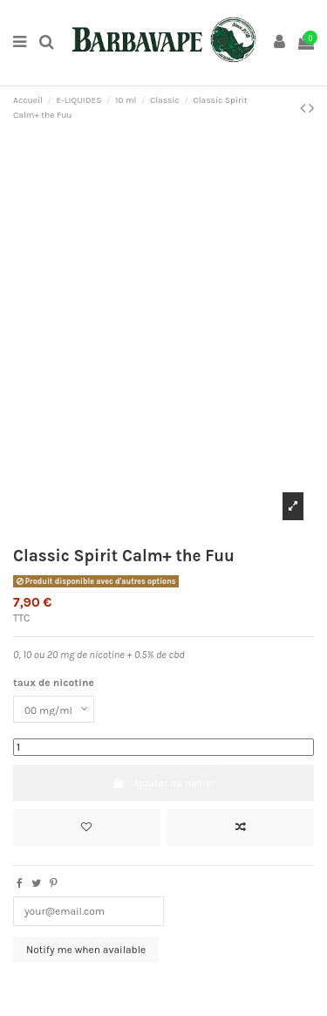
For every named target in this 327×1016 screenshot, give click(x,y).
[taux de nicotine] (53, 710)
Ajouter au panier (163, 783)
